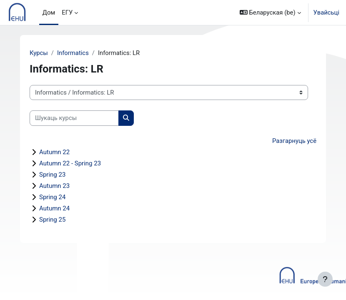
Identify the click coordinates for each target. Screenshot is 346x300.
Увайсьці (326, 12)
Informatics (73, 53)
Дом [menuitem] (49, 12)
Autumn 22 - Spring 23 (70, 163)
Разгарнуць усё (294, 141)
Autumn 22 (54, 152)
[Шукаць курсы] (74, 117)
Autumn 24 (54, 208)
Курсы (39, 53)
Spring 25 (52, 219)
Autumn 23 (54, 186)
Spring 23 (52, 174)
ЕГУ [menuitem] (67, 12)
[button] (270, 12)
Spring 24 (52, 197)
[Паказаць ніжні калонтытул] (325, 279)
